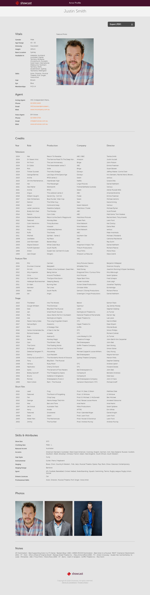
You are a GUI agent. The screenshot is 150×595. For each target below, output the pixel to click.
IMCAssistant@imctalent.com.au (42, 106)
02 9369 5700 (35, 118)
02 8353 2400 (35, 103)
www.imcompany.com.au (40, 109)
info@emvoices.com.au (39, 121)
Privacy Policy (83, 582)
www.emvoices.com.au (39, 124)
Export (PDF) (115, 24)
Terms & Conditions (69, 582)
